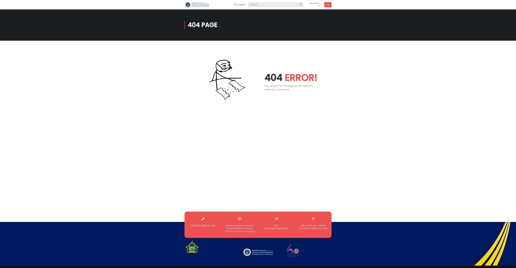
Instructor (314, 3)
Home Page (283, 89)
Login (328, 4)
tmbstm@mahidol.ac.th (276, 228)
